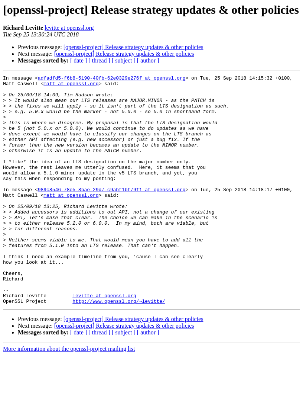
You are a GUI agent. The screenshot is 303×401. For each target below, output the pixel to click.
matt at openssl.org (70, 85)
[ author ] (148, 60)
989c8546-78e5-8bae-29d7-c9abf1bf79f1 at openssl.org (112, 212)
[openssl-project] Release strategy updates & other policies (133, 47)
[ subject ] (124, 60)
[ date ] (78, 60)
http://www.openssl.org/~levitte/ (118, 346)
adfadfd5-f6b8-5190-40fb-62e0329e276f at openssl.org (112, 79)
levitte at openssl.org (69, 28)
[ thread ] (99, 60)
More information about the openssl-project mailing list (69, 394)
